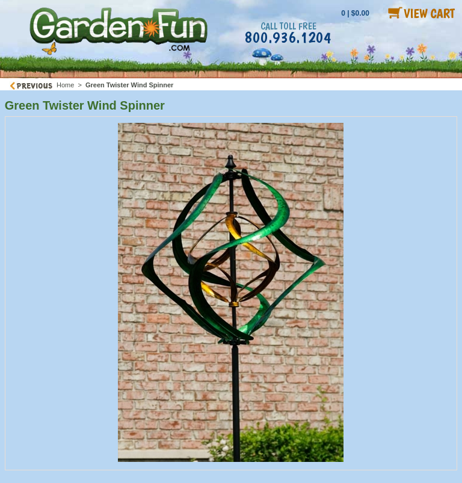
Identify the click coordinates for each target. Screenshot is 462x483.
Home (65, 85)
